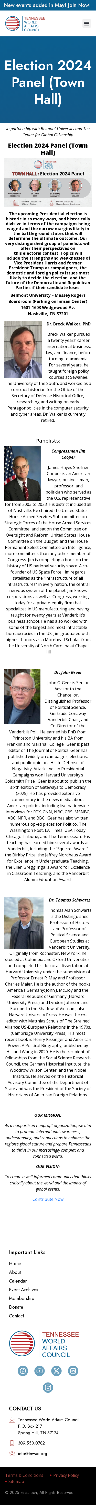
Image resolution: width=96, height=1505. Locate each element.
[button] (86, 23)
